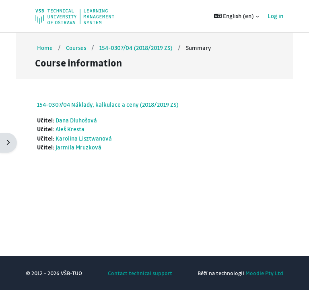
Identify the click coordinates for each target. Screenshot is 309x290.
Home (45, 47)
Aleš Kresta (70, 129)
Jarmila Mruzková (78, 147)
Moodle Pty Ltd (264, 272)
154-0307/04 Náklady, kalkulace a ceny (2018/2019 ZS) (108, 104)
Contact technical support (140, 272)
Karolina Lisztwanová (84, 138)
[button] (237, 16)
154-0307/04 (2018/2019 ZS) (136, 47)
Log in (275, 15)
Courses (76, 47)
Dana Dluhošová (76, 120)
